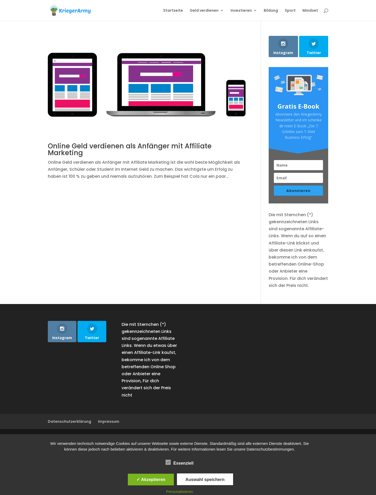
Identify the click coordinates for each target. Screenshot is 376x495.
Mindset (310, 11)
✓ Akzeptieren (151, 479)
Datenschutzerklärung (69, 421)
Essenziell (179, 462)
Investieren (241, 11)
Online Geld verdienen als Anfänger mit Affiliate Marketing (130, 149)
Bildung (271, 11)
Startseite (173, 11)
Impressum (108, 421)
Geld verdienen (204, 11)
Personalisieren (179, 491)
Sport (290, 11)
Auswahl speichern (205, 479)
